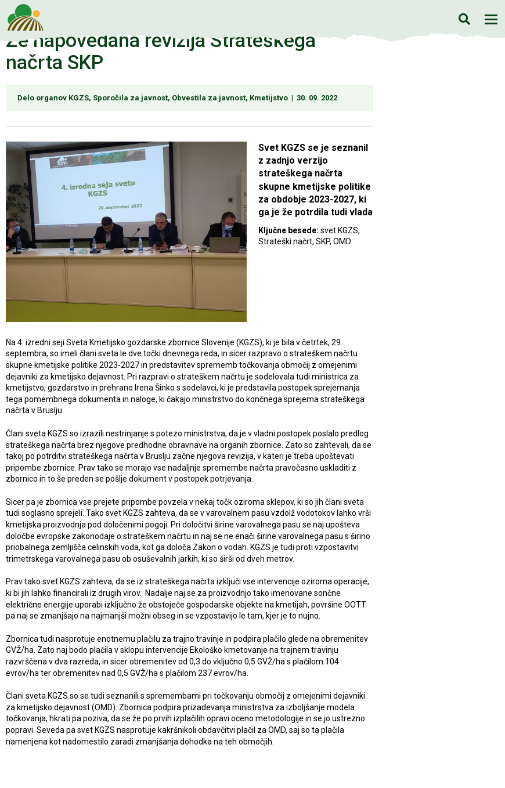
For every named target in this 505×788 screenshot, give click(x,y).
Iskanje (464, 18)
